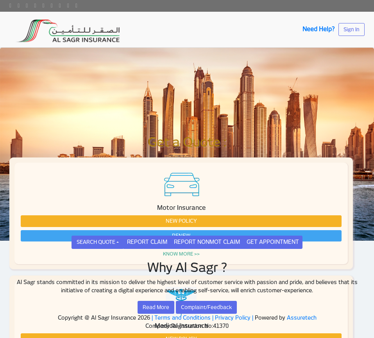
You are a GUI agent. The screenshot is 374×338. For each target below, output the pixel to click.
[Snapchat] (68, 6)
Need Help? (318, 29)
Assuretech (302, 318)
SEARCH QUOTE (96, 242)
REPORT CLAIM (147, 242)
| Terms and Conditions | (182, 318)
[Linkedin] (35, 6)
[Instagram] (52, 6)
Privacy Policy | (235, 318)
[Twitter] (18, 6)
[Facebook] (10, 6)
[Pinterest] (60, 6)
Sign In (352, 29)
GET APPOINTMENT (273, 242)
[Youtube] (43, 6)
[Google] (27, 6)
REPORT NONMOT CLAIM (207, 242)
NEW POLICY (181, 221)
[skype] (76, 6)
